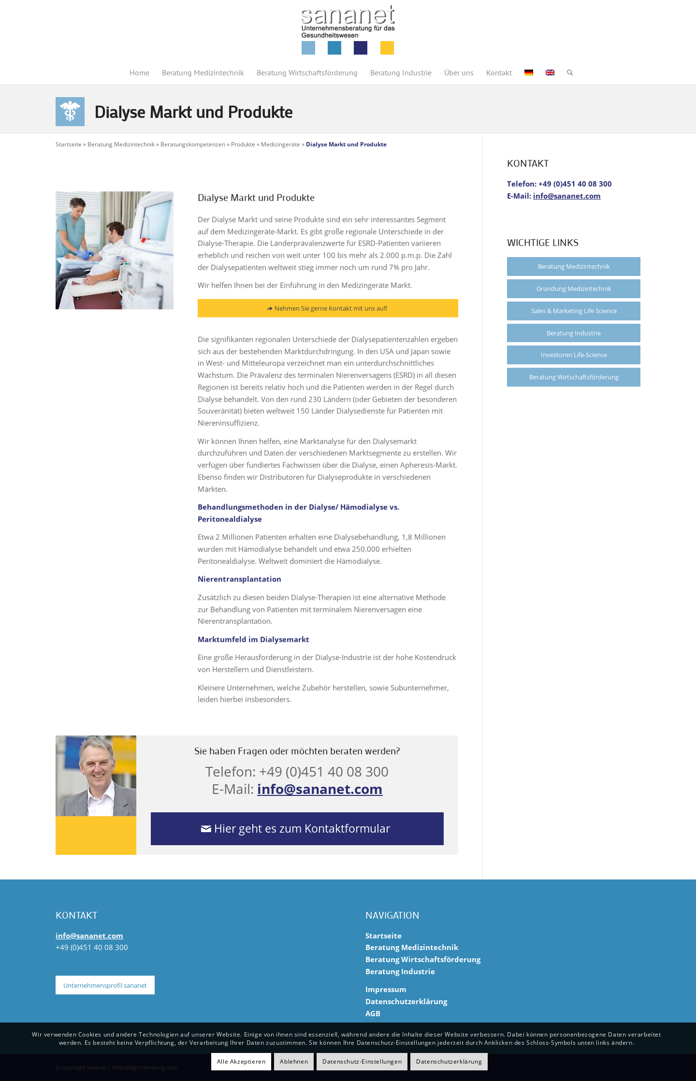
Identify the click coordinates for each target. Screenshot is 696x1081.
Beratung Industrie (574, 333)
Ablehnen (294, 1061)
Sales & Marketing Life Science (574, 310)
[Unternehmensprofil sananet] (105, 985)
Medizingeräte (280, 144)
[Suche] (567, 72)
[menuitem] (139, 72)
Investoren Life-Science (574, 354)
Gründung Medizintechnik (573, 288)
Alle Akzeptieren (241, 1061)
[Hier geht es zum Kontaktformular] (297, 828)
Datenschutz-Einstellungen (362, 1061)
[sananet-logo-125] (348, 30)
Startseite (69, 144)
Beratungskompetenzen (192, 144)
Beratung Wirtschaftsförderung (574, 377)
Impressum (385, 989)
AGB (372, 1013)
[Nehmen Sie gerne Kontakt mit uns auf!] (328, 313)
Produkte (243, 144)
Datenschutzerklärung (406, 1001)
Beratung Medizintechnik (121, 144)
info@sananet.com (320, 788)
